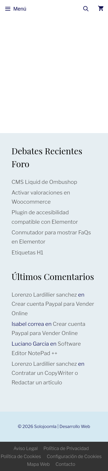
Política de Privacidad (66, 448)
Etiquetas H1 (27, 252)
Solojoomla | (47, 426)
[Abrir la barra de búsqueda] (86, 9)
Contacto (65, 464)
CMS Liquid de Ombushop (44, 182)
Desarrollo (70, 426)
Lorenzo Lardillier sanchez (44, 294)
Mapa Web (38, 464)
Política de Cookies (21, 456)
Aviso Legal (26, 448)
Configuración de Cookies (74, 456)
